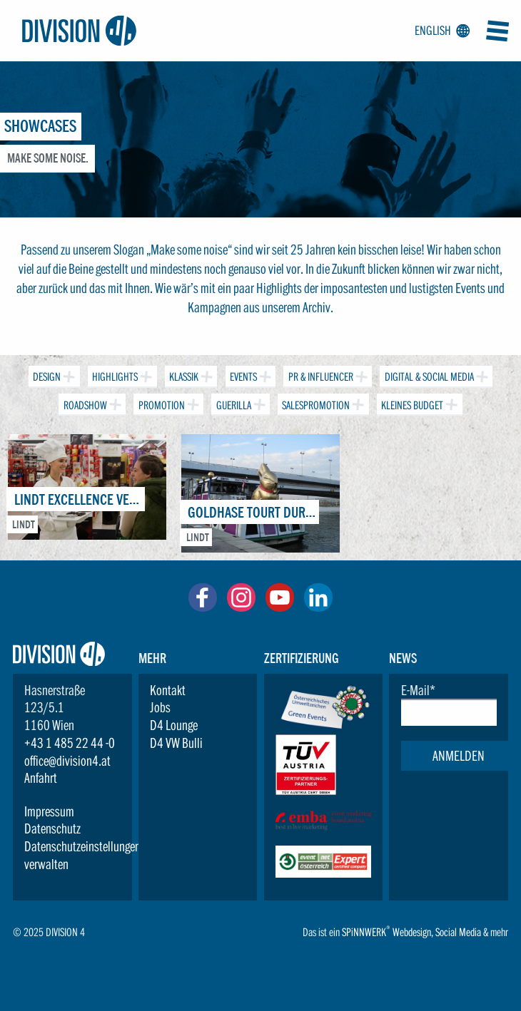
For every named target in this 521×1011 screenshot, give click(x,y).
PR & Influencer (319, 375)
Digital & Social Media (427, 375)
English (440, 31)
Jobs (160, 707)
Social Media (458, 932)
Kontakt (168, 690)
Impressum (49, 811)
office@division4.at (67, 761)
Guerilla (232, 402)
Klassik (183, 375)
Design (46, 375)
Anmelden (459, 756)
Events (242, 375)
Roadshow (83, 402)
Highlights (114, 375)
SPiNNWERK (364, 932)
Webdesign (412, 932)
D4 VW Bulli (176, 743)
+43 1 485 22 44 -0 (69, 743)
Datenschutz (52, 828)
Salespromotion (315, 402)
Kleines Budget (411, 402)
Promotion (159, 402)
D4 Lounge (174, 725)
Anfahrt (40, 778)
